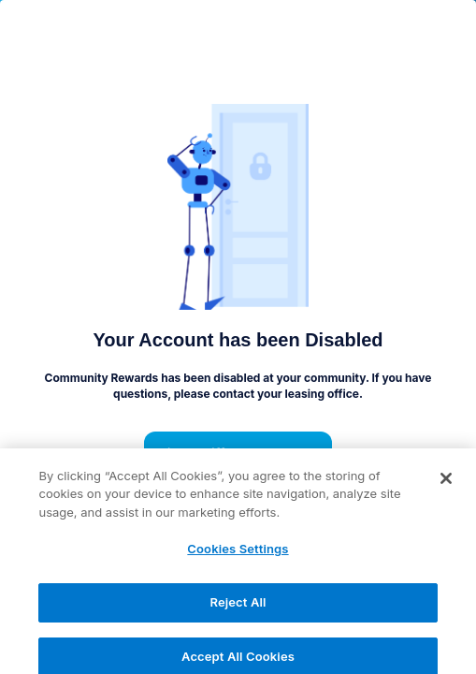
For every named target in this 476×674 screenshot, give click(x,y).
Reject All (237, 609)
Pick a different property (238, 454)
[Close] (446, 485)
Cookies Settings (237, 556)
